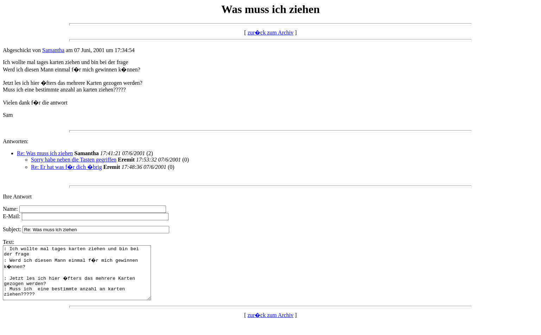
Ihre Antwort (17, 197)
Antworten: (15, 141)
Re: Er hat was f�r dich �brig (66, 167)
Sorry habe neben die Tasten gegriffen (73, 160)
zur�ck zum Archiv (271, 33)
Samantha (53, 50)
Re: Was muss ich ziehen (45, 153)
